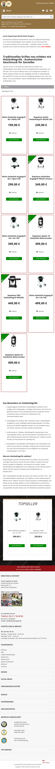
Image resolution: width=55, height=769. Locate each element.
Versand (4, 666)
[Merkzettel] (43, 11)
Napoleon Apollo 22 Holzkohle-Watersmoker (14, 356)
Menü (7, 10)
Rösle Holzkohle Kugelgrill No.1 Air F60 (41, 296)
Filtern (5, 87)
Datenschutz (5, 659)
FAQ (2, 652)
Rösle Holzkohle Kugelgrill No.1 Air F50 (14, 237)
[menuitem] (6, 11)
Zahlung (3, 650)
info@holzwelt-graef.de (13, 621)
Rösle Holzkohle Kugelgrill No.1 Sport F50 (14, 177)
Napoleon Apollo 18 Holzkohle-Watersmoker (41, 237)
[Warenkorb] (51, 11)
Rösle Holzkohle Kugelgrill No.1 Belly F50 (14, 118)
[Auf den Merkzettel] (13, 133)
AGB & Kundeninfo (7, 662)
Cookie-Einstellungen (8, 655)
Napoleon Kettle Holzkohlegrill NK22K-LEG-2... (41, 118)
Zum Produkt (14, 140)
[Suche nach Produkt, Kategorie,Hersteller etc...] (27, 17)
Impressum (5, 657)
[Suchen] (51, 17)
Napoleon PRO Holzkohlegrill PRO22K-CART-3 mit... (14, 296)
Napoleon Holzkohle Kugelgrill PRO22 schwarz (41, 177)
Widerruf (4, 664)
